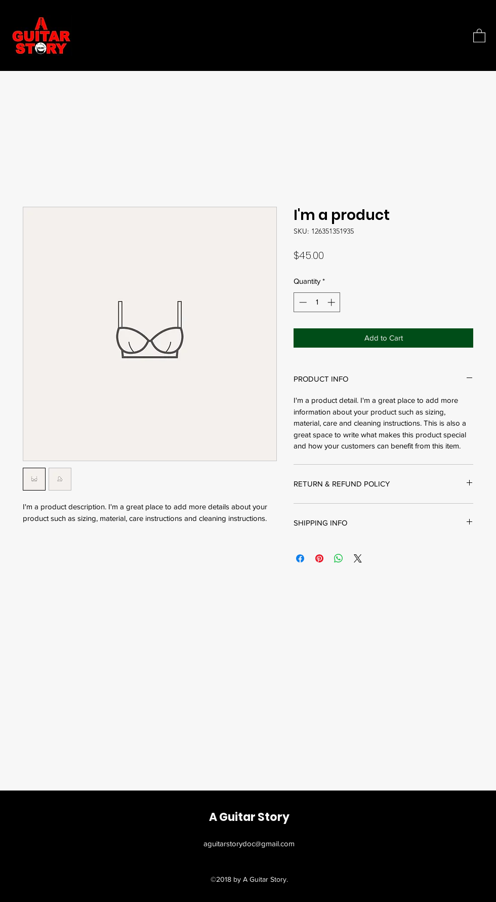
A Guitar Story (249, 817)
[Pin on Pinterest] (319, 558)
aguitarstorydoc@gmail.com (249, 843)
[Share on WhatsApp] (339, 558)
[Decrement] (302, 302)
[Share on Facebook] (300, 558)
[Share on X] (358, 558)
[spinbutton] (317, 302)
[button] (479, 35)
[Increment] (332, 302)
